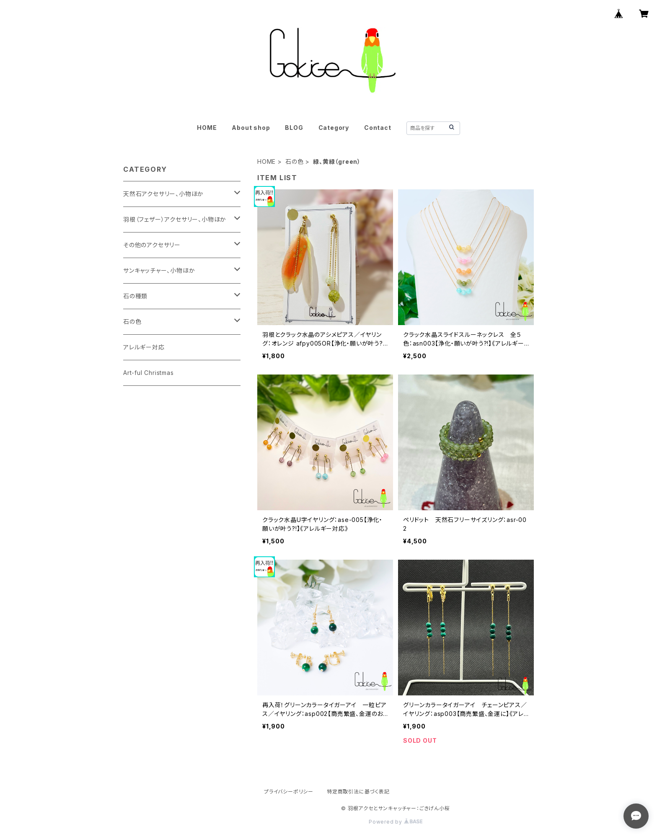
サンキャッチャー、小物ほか (159, 270)
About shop (251, 127)
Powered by (395, 822)
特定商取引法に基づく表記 (358, 791)
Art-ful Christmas (148, 372)
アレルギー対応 (144, 347)
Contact (377, 127)
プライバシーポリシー (288, 791)
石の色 (294, 161)
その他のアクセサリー (152, 244)
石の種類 (135, 296)
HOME (207, 127)
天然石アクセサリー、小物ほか (163, 193)
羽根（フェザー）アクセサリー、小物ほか (174, 219)
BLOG (294, 127)
